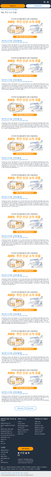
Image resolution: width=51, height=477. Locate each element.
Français (34, 467)
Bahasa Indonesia (11, 467)
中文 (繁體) (37, 469)
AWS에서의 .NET (39, 425)
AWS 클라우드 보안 (5, 437)
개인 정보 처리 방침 (5, 473)
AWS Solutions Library (23, 425)
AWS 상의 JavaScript (40, 434)
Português (43, 467)
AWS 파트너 (21, 434)
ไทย (17, 469)
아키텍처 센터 (21, 427)
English (23, 467)
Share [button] (25, 42)
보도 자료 (3, 443)
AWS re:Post (4, 456)
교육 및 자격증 (21, 423)
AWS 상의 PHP (38, 431)
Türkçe (8, 469)
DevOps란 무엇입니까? (6, 431)
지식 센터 (3, 454)
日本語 (21, 469)
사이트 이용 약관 (15, 473)
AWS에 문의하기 (5, 450)
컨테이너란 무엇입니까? (6, 433)
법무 (2, 460)
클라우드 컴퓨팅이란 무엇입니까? (8, 426)
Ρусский (13, 469)
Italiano (38, 467)
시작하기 (20, 421)
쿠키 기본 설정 (24, 473)
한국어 (25, 469)
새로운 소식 (3, 439)
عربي (4, 467)
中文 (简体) (30, 469)
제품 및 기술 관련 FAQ (23, 429)
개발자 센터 (37, 421)
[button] (44, 1)
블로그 (2, 441)
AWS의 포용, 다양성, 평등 (7, 429)
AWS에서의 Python (39, 427)
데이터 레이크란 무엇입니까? (8, 435)
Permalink (20, 42)
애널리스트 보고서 (22, 431)
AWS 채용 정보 (4, 462)
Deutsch (19, 467)
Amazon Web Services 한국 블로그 (9, 9)
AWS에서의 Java (39, 429)
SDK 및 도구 (38, 423)
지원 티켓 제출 (4, 452)
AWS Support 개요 (5, 458)
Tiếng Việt (3, 469)
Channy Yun (6, 42)
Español (28, 467)
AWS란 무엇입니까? (5, 423)
